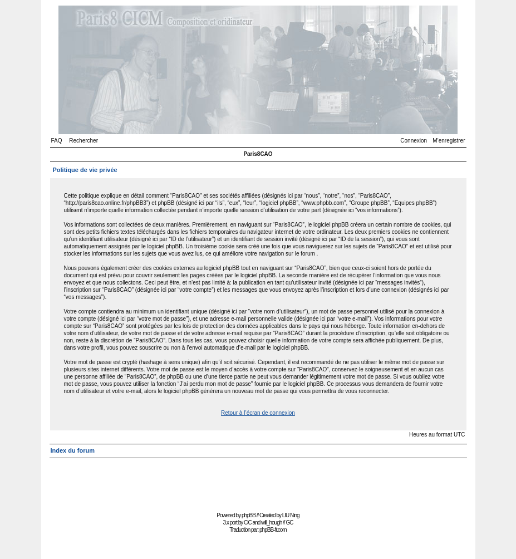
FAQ (56, 141)
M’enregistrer (449, 141)
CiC (248, 522)
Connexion (413, 141)
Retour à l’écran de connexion (258, 413)
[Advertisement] (258, 483)
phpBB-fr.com (273, 530)
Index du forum (73, 450)
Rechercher (83, 141)
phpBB (248, 515)
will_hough (271, 522)
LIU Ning (290, 515)
